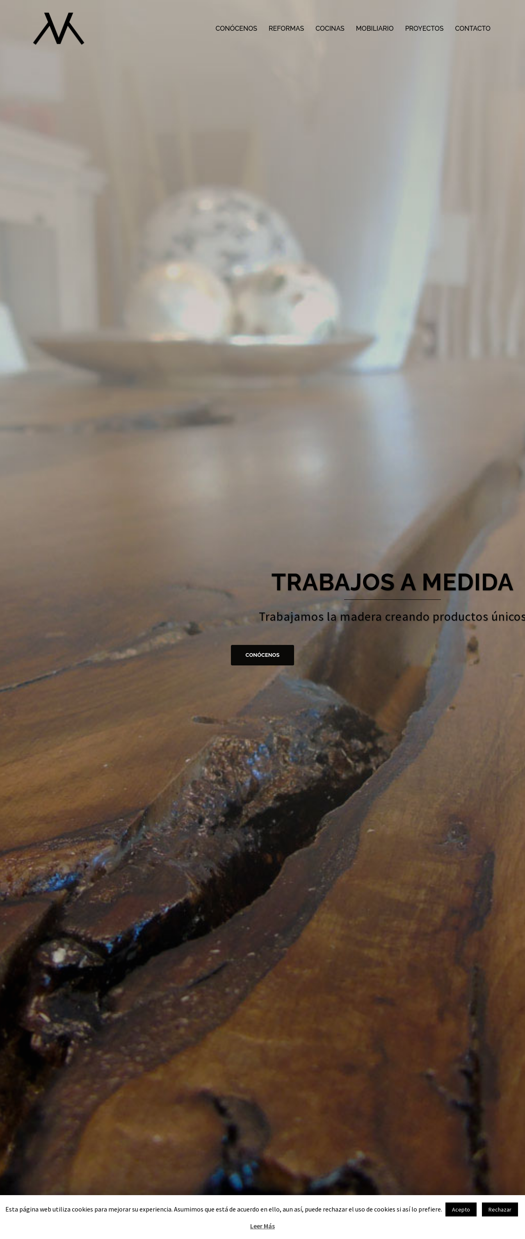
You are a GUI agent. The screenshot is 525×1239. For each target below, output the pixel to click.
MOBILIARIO (375, 28)
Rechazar (499, 1209)
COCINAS (330, 28)
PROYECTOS (424, 28)
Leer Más (262, 1226)
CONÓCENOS (236, 28)
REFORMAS (286, 28)
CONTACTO (473, 28)
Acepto (461, 1209)
